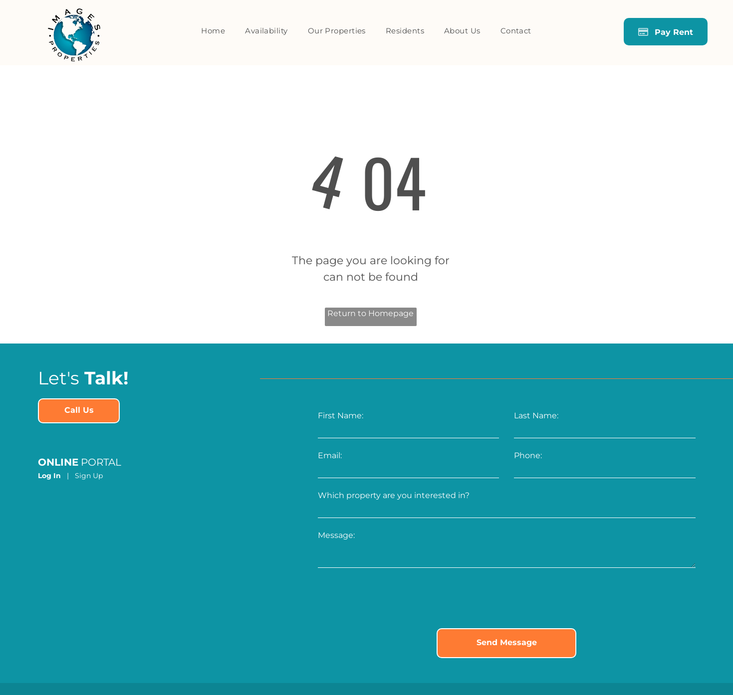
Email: (330, 455)
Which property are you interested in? (394, 495)
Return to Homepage (370, 313)
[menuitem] (213, 31)
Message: (336, 535)
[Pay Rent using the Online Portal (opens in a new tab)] (666, 31)
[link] (79, 410)
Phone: (528, 455)
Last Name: (536, 415)
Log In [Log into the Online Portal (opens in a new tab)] (49, 475)
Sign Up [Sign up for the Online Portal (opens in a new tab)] (89, 475)
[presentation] (394, 598)
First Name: (340, 415)
